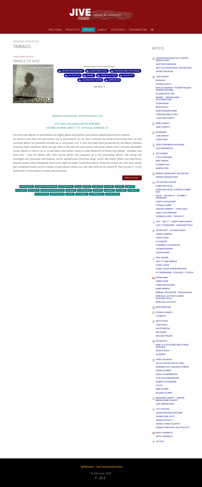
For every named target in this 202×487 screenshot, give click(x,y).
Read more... (132, 177)
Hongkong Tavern (92, 80)
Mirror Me (114, 80)
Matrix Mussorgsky (72, 70)
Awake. (90, 75)
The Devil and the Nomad (127, 70)
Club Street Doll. (98, 70)
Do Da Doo (74, 75)
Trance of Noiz (109, 75)
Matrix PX (128, 75)
